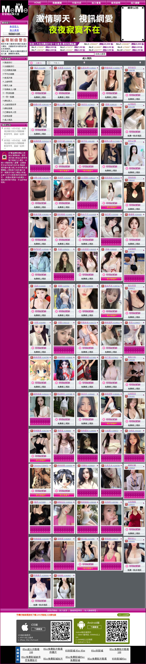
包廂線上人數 (10, 89)
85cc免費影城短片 (53, 658)
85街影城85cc (119, 658)
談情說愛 (8, 116)
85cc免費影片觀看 (97, 658)
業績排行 (8, 62)
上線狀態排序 (10, 104)
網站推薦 (8, 108)
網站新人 (8, 101)
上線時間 (8, 81)
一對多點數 (9, 93)
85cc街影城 (97, 650)
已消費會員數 (10, 70)
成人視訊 (8, 120)
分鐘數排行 (9, 66)
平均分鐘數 (9, 74)
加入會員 (14, 30)
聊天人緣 (8, 85)
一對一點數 (9, 97)
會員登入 (14, 26)
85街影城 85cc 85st (75, 650)
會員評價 (8, 78)
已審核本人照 (10, 112)
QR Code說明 (123, 615)
